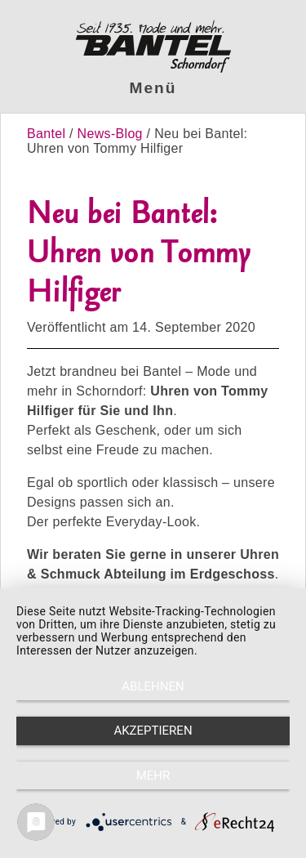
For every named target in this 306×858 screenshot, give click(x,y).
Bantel (48, 134)
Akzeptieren (152, 730)
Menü (153, 87)
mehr (153, 775)
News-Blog (110, 134)
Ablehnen (153, 686)
